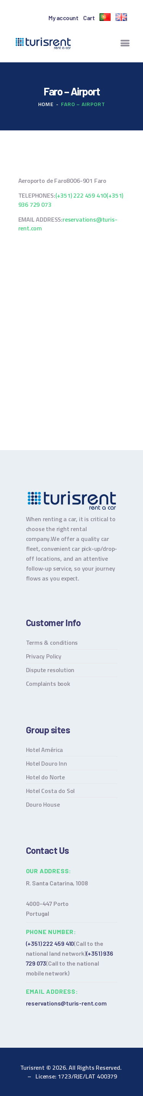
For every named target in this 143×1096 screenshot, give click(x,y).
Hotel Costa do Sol (50, 790)
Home (46, 104)
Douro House (43, 804)
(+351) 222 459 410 (81, 195)
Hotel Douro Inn (46, 763)
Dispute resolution (50, 669)
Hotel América (44, 749)
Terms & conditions (52, 642)
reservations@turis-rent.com (67, 224)
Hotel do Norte (45, 777)
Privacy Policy (43, 656)
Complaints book (48, 683)
